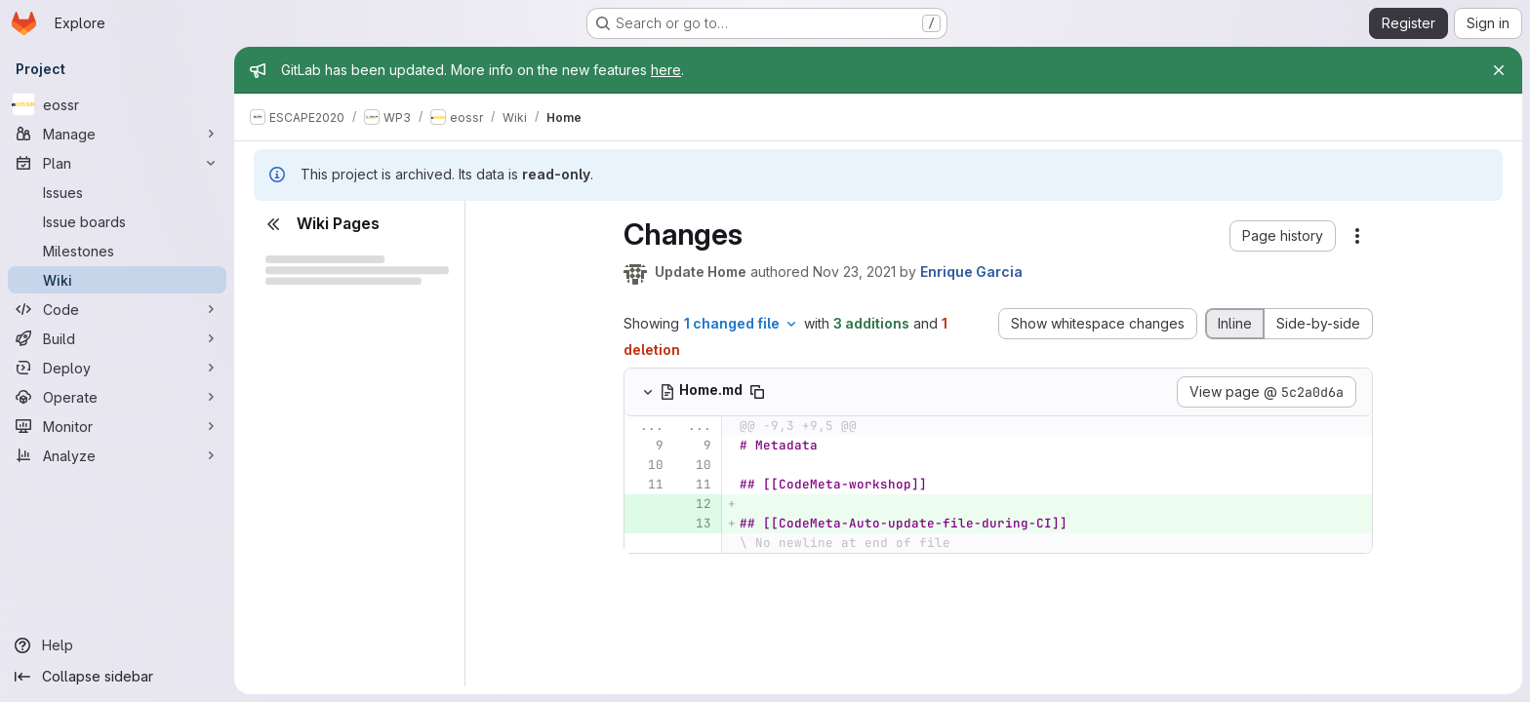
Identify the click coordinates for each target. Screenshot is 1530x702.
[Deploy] (117, 367)
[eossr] (117, 104)
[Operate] (117, 396)
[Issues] (117, 192)
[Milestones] (117, 250)
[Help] (117, 645)
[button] (1282, 236)
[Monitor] (117, 426)
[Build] (117, 338)
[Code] (117, 309)
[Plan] (117, 162)
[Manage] (117, 133)
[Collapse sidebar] (117, 676)
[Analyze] (117, 455)
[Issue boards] (117, 221)
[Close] (1498, 70)
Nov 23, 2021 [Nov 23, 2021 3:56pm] (854, 271)
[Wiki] (117, 279)
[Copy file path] (757, 392)
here (666, 69)
